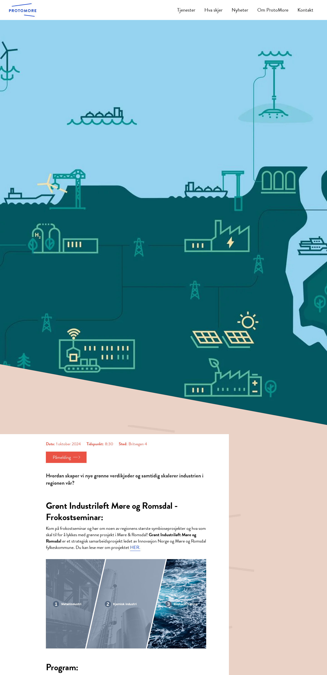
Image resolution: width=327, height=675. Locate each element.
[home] (22, 9)
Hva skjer (213, 10)
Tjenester (186, 10)
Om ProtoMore (272, 10)
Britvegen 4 (138, 444)
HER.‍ (135, 547)
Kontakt (305, 10)
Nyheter (240, 10)
